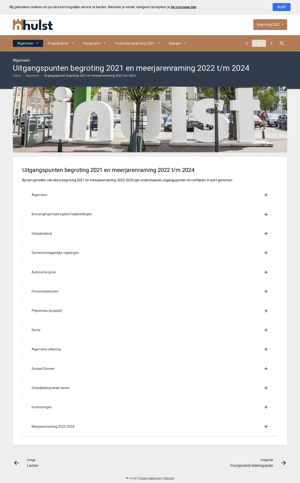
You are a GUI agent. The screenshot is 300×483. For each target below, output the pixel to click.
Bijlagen (175, 43)
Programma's (58, 43)
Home (17, 75)
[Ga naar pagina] (259, 43)
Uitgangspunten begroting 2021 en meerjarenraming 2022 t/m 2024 (89, 75)
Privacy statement (150, 478)
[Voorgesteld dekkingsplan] (271, 43)
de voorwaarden (183, 7)
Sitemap (169, 478)
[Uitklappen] (266, 194)
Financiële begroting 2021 (135, 43)
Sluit (281, 7)
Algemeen (26, 43)
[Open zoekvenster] (282, 43)
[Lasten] (246, 43)
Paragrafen (92, 43)
